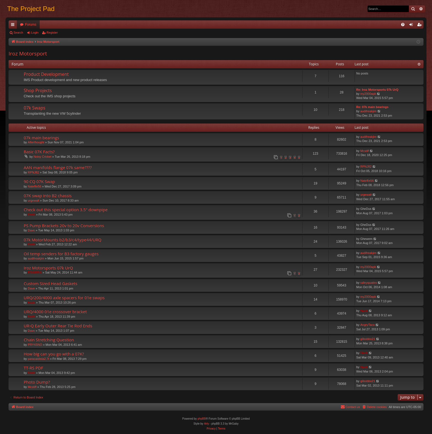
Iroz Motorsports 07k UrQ (48, 267)
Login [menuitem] (412, 26)
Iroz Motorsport (28, 53)
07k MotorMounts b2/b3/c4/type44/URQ (62, 239)
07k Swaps (34, 108)
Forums (30, 24)
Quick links (14, 26)
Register (52, 32)
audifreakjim (368, 111)
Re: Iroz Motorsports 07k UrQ (377, 89)
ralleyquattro (368, 282)
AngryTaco (367, 324)
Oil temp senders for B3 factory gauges (61, 253)
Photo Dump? (37, 382)
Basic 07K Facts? (39, 151)
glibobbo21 (367, 339)
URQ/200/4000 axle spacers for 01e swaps (64, 297)
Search (18, 32)
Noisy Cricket (43, 156)
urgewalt (33, 200)
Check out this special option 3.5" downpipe (66, 209)
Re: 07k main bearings (372, 107)
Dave (31, 230)
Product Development (46, 74)
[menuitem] (403, 24)
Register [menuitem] (420, 26)
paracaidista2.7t (38, 358)
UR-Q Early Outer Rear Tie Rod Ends (58, 325)
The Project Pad (31, 8)
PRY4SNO (35, 344)
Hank (31, 214)
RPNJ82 (33, 172)
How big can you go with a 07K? (54, 354)
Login (35, 32)
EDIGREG (35, 272)
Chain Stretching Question (49, 339)
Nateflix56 (34, 186)
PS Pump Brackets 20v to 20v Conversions (64, 225)
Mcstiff (364, 150)
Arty (206, 423)
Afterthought (36, 142)
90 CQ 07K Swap (39, 181)
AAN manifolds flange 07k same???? (58, 167)
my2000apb (368, 93)
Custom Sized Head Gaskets (50, 283)
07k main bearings (41, 137)
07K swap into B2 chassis (48, 195)
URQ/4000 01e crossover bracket (55, 311)
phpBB (202, 418)
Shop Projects (38, 90)
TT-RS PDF (33, 368)
